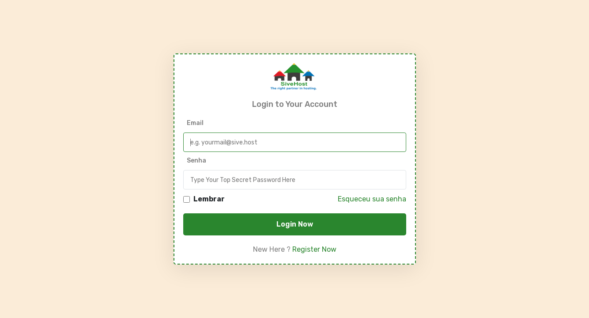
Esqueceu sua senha (372, 199)
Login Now (294, 224)
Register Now (314, 249)
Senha (196, 160)
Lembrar (209, 199)
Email (195, 123)
